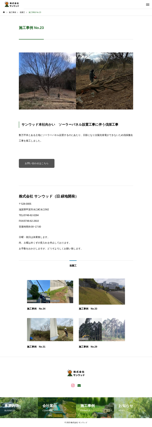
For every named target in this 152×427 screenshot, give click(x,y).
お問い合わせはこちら (37, 163)
